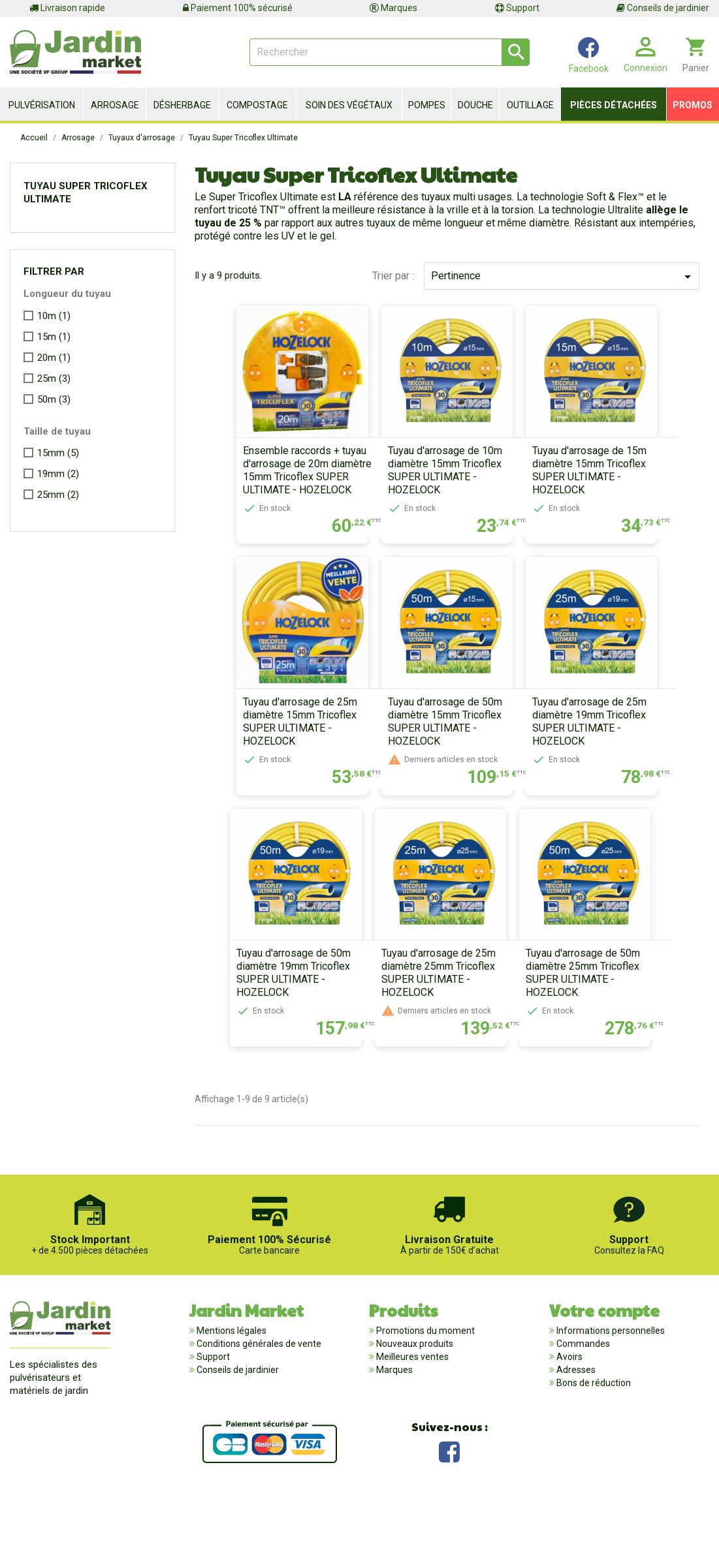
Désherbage (182, 105)
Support (517, 8)
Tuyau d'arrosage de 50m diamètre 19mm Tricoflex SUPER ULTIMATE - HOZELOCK (265, 1031)
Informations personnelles (609, 1389)
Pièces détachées (613, 105)
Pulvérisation (41, 105)
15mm (58, 453)
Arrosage (115, 105)
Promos (692, 105)
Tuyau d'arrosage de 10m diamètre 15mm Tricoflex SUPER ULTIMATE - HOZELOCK (435, 489)
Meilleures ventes (411, 1415)
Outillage (530, 105)
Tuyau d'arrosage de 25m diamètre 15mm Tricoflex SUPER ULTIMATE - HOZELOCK (271, 760)
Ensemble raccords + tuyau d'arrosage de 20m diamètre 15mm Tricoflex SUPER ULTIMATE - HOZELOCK (278, 489)
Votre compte (604, 1368)
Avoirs (568, 1415)
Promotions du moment (424, 1389)
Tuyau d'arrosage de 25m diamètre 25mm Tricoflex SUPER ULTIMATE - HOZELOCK (429, 1031)
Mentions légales (230, 1389)
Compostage (257, 105)
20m (54, 357)
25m (54, 378)
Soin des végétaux (349, 105)
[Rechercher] (389, 52)
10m (54, 316)
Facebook (449, 1508)
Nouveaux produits (413, 1402)
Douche (475, 105)
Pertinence (563, 277)
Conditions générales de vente (258, 1402)
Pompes (426, 105)
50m (54, 399)
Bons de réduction (592, 1441)
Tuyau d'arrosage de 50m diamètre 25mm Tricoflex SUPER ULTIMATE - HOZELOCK (592, 1031)
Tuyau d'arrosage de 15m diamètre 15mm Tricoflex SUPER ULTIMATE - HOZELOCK (599, 489)
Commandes (582, 1402)
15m (54, 337)
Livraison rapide (67, 8)
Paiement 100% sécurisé (238, 8)
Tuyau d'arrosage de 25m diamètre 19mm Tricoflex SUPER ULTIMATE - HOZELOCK (599, 760)
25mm (58, 495)
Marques (393, 8)
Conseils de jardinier (662, 8)
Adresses (575, 1428)
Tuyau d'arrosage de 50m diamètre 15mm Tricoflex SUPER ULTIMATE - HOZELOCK (435, 760)
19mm (58, 474)
